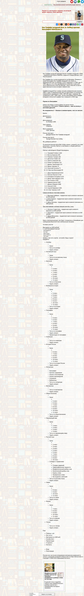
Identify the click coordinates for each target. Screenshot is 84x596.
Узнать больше (47, 147)
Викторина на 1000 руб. (53, 537)
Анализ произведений (56, 376)
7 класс (55, 272)
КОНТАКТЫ (48, 5)
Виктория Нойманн (53, 195)
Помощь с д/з (50, 533)
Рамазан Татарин (53, 157)
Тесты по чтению (54, 526)
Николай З (51, 212)
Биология (49, 261)
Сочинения (52, 378)
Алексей (50, 186)
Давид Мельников (53, 216)
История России (51, 344)
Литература (49, 367)
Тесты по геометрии (55, 340)
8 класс (55, 274)
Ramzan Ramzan (53, 174)
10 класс (55, 278)
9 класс (55, 276)
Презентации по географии (57, 335)
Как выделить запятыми (60, 476)
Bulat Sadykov (52, 199)
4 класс (55, 431)
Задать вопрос (53, 249)
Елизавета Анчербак (54, 176)
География (49, 310)
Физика (48, 501)
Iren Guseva (51, 180)
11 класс (55, 280)
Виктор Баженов (53, 155)
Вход (47, 549)
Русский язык (50, 437)
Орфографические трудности (62, 467)
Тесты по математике (55, 389)
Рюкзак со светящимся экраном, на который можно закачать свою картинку (56, 11)
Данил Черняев (52, 166)
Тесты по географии (55, 331)
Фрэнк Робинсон (47, 235)
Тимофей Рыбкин (53, 153)
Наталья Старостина (54, 209)
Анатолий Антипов (53, 168)
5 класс (55, 268)
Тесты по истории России (57, 363)
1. (47, 209)
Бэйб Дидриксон (47, 230)
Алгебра (48, 242)
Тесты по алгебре (54, 248)
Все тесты (49, 535)
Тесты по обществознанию (57, 414)
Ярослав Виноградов (54, 170)
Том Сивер (45, 236)
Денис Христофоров (54, 178)
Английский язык (51, 251)
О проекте (49, 543)
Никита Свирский (53, 160)
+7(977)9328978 (61, 1)
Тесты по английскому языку (58, 257)
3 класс (55, 429)
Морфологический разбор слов (62, 469)
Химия (48, 482)
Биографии (52, 371)
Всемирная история (52, 285)
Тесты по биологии (55, 282)
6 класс (55, 270)
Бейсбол (48, 117)
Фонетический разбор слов (61, 471)
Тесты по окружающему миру (58, 433)
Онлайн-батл (50, 539)
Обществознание (51, 393)
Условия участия (48, 224)
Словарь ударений (58, 465)
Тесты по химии (54, 497)
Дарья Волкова (52, 202)
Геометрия (49, 336)
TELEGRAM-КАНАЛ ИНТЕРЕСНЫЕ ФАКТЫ (67, 5)
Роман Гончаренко (53, 162)
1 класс (55, 425)
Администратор (52, 182)
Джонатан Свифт (53, 158)
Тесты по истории (54, 306)
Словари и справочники (56, 461)
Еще (44, 530)
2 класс (55, 427)
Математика (49, 386)
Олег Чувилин (52, 190)
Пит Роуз (45, 232)
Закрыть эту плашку (47, 594)
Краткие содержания (55, 372)
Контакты (49, 544)
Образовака (60, 558)
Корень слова (57, 473)
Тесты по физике (54, 518)
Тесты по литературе (55, 382)
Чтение (48, 522)
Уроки (51, 246)
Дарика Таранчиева (54, 164)
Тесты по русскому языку (57, 478)
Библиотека (53, 380)
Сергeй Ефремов (53, 188)
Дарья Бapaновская (54, 173)
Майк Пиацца (46, 233)
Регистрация (50, 551)
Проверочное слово (59, 475)
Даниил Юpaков (52, 184)
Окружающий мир (51, 418)
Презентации (50, 541)
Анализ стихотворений (56, 374)
